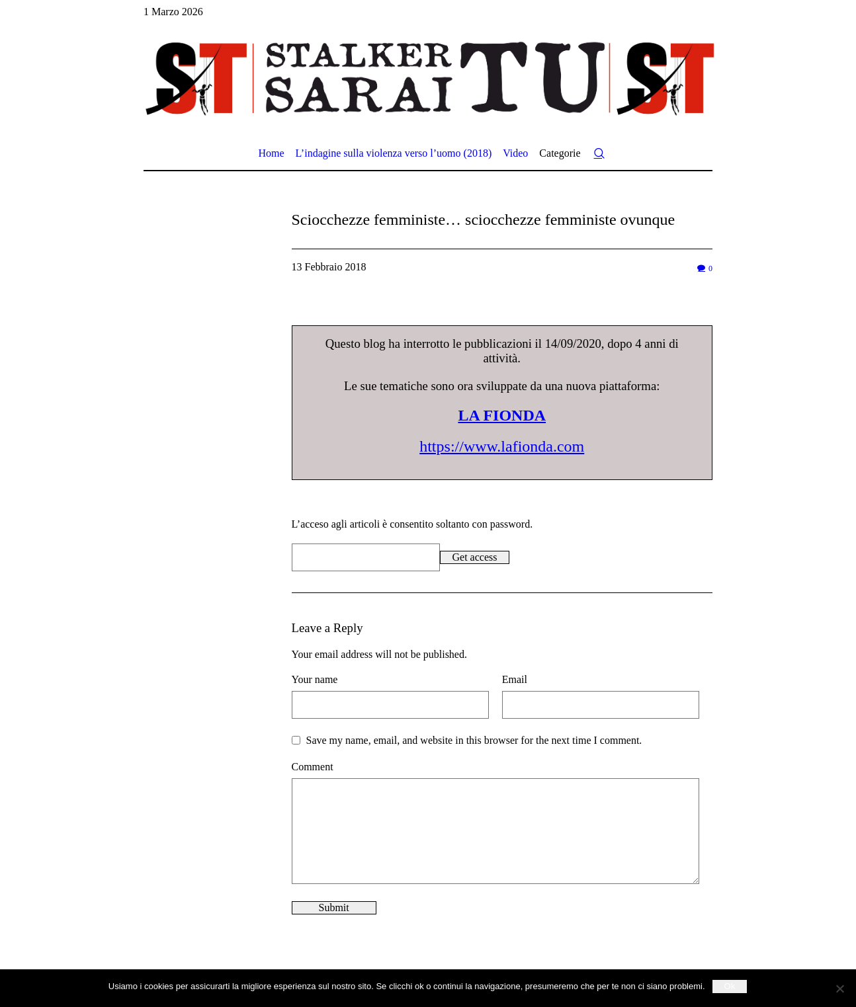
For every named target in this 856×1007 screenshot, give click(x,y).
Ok (730, 986)
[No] (839, 988)
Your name (315, 679)
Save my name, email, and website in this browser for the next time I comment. (474, 740)
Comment (312, 766)
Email (514, 679)
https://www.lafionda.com (501, 446)
